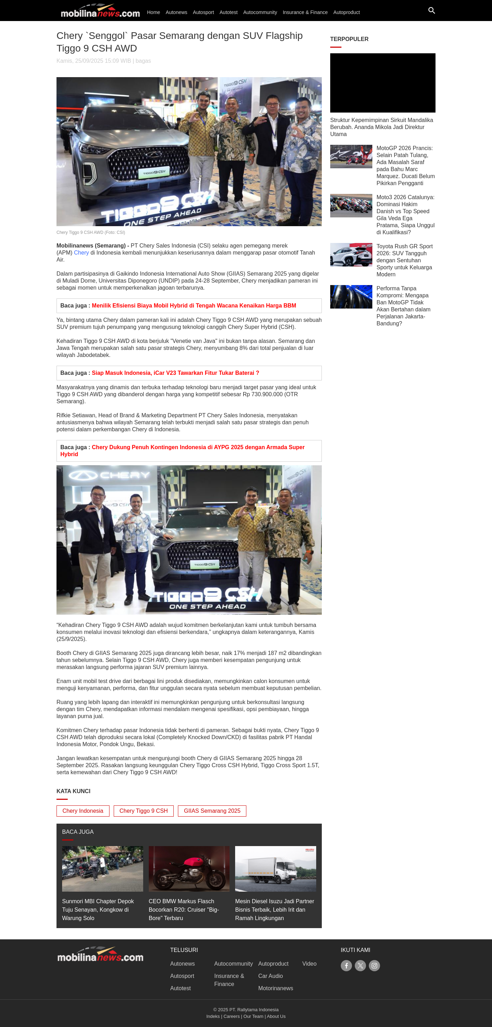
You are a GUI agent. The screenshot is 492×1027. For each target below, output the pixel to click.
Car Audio (270, 976)
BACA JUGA (78, 832)
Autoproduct (346, 12)
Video (309, 964)
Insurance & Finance (305, 12)
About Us (276, 1016)
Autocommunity (260, 12)
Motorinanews (275, 988)
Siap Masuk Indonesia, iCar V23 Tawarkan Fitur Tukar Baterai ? (175, 373)
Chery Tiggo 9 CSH (144, 811)
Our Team (254, 1016)
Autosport (203, 12)
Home (153, 12)
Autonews (176, 12)
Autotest (229, 12)
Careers (232, 1016)
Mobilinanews (74, 246)
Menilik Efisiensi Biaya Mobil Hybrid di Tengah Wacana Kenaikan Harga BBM (194, 306)
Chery (81, 253)
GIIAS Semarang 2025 (212, 811)
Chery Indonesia (83, 811)
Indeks (213, 1016)
